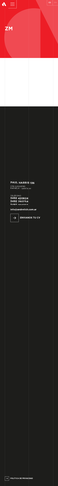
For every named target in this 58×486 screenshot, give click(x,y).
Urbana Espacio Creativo (28, 484)
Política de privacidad (21, 478)
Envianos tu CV (30, 218)
